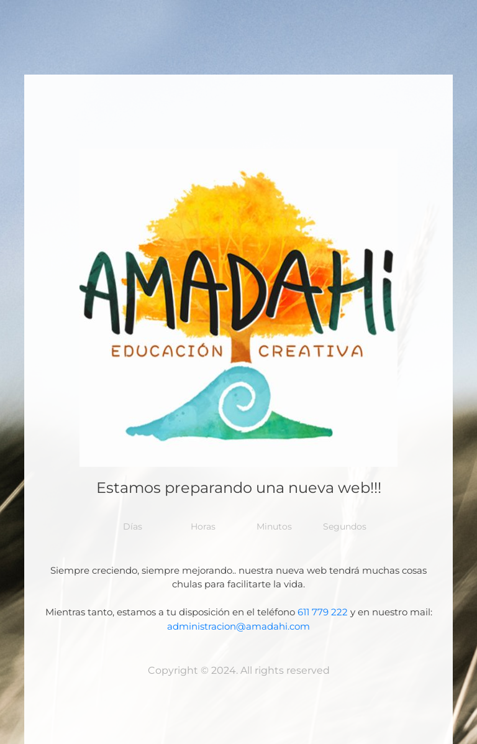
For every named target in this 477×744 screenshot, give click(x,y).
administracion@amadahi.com (238, 626)
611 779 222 (323, 612)
